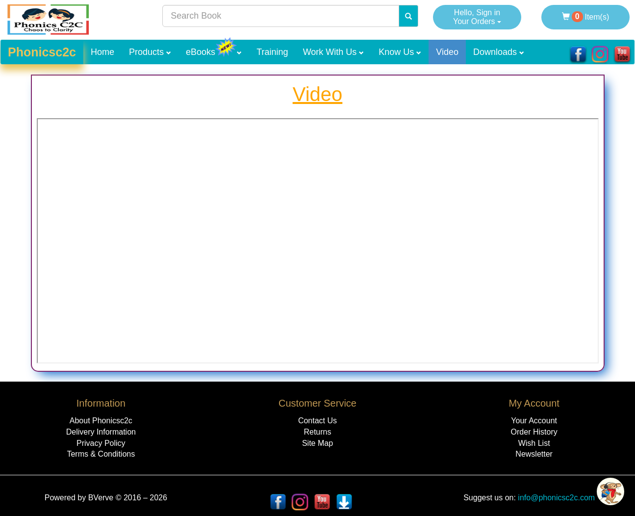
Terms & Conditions (101, 454)
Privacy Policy (101, 443)
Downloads (498, 52)
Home (102, 52)
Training (272, 52)
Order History (534, 432)
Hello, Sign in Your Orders (477, 17)
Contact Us (317, 420)
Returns (317, 432)
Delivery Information (101, 432)
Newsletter (534, 454)
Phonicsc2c (42, 52)
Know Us (400, 52)
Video (447, 52)
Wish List (534, 443)
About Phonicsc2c (101, 420)
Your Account (534, 420)
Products (150, 52)
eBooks (214, 48)
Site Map (317, 443)
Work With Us (333, 52)
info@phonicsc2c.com (555, 497)
